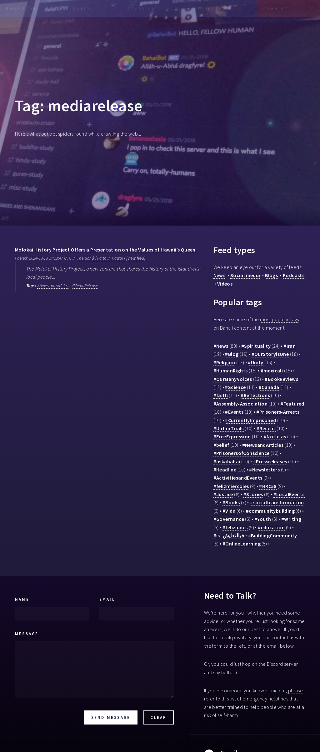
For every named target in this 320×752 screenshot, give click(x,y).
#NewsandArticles (52, 285)
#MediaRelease (85, 285)
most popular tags (279, 319)
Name (22, 599)
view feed (136, 258)
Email (107, 599)
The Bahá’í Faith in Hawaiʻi (101, 258)
